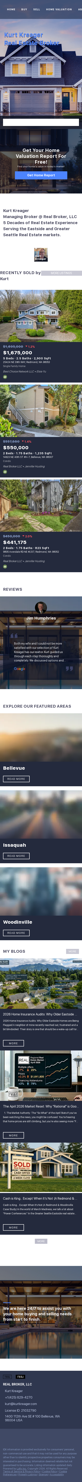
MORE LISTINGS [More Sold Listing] (61, 273)
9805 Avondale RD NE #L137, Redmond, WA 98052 (31, 551)
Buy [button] (24, 9)
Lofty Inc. (22, 1468)
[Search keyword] (37, 122)
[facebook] (5, 1436)
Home (11, 9)
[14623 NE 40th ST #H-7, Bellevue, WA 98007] (41, 411)
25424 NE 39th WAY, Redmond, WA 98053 (26, 362)
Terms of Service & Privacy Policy (21, 1471)
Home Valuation (59, 9)
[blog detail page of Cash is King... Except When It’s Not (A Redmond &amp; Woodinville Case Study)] (41, 1189)
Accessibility (57, 1474)
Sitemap (43, 1474)
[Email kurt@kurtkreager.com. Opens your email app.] (35, 1404)
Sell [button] (36, 9)
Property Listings (27, 1474)
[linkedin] (13, 1436)
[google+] (37, 1436)
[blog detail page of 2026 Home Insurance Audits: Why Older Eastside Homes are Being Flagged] (41, 1004)
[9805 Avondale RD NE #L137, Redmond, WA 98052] (41, 505)
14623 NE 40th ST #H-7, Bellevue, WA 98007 (28, 457)
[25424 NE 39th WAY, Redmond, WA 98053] (41, 316)
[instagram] (21, 1436)
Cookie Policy (49, 1471)
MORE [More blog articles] (72, 951)
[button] (75, 122)
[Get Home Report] (41, 175)
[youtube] (29, 1436)
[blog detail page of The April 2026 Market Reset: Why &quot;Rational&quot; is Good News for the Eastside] (41, 1096)
